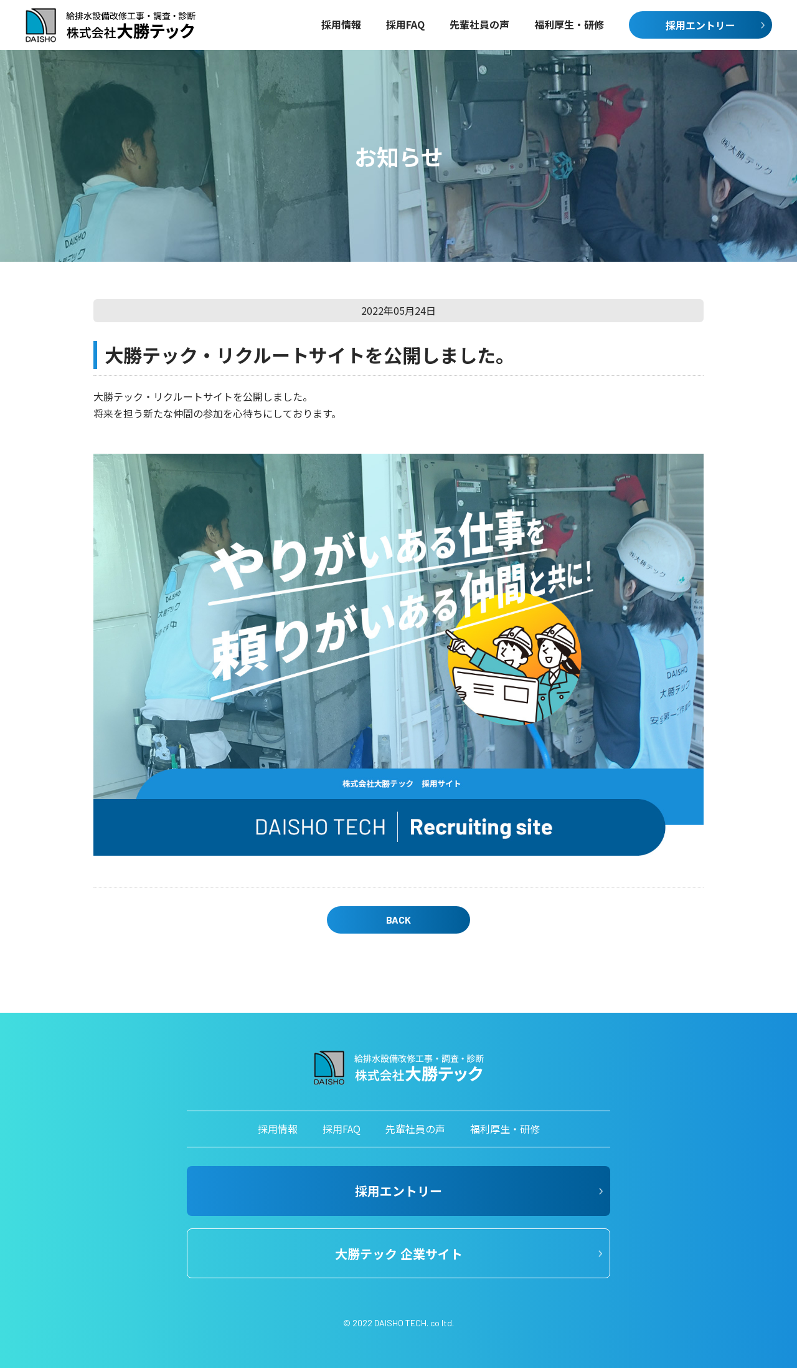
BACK (398, 920)
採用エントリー (700, 24)
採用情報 (278, 1128)
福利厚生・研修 (505, 1128)
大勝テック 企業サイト (399, 1254)
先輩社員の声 (415, 1128)
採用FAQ (342, 1128)
